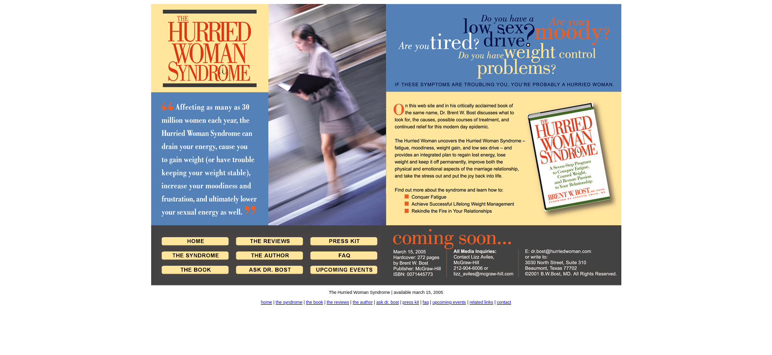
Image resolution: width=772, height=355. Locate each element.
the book (314, 302)
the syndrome (289, 302)
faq (425, 302)
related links (481, 302)
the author (363, 302)
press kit (411, 302)
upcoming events (449, 302)
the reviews (337, 302)
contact (504, 302)
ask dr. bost (387, 302)
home (266, 302)
